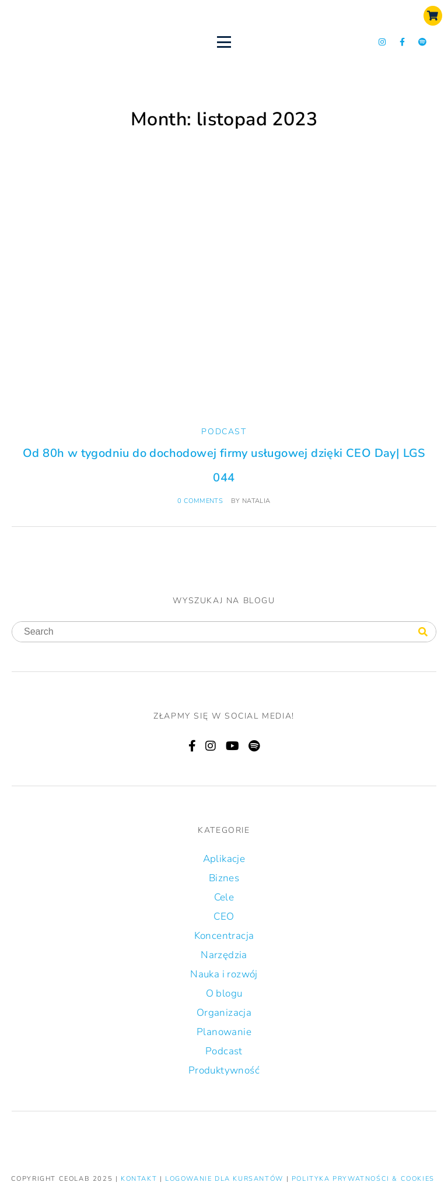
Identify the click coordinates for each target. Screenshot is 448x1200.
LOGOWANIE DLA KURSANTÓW (225, 1178)
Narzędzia (224, 955)
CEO (224, 916)
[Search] (423, 632)
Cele (224, 897)
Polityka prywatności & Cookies (363, 1178)
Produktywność (224, 1070)
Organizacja (224, 1012)
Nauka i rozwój (224, 974)
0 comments (200, 501)
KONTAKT (140, 1178)
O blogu (224, 993)
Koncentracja (224, 935)
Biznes (224, 878)
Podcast (223, 431)
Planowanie (224, 1032)
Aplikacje (224, 858)
